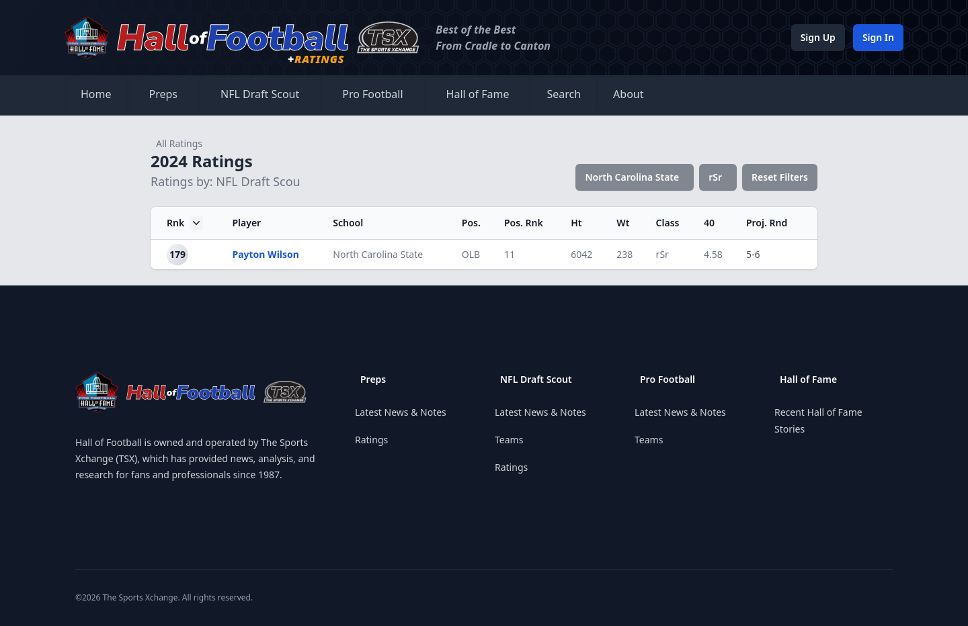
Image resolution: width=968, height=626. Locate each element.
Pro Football (372, 94)
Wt (622, 222)
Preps (163, 94)
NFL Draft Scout (259, 94)
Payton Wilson (265, 254)
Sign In (878, 37)
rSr (715, 177)
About (628, 94)
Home (96, 94)
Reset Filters (780, 177)
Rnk (185, 223)
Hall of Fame (478, 94)
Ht (576, 222)
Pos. (471, 222)
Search (564, 94)
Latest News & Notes (400, 412)
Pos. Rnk (523, 222)
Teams (509, 439)
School (348, 222)
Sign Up (818, 37)
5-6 (753, 254)
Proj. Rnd (766, 222)
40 (709, 222)
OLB (471, 254)
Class (668, 222)
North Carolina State (632, 177)
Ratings (371, 439)
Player (246, 222)
